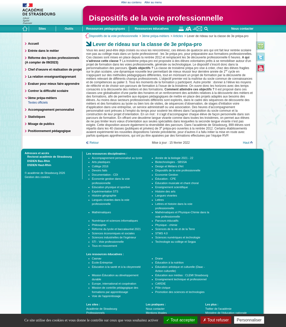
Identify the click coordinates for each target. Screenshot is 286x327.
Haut (246, 142)
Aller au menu (153, 2)
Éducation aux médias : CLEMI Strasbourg (181, 275)
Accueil (33, 43)
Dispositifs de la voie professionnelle (156, 18)
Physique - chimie (166, 224)
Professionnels (95, 312)
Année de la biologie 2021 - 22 (174, 157)
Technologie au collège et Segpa (175, 241)
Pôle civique (162, 287)
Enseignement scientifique (171, 187)
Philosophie (99, 224)
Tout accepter (180, 320)
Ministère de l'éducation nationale (226, 312)
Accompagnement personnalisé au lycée (117, 157)
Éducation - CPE (165, 178)
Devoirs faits (99, 170)
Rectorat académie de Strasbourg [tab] (48, 156)
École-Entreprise (102, 262)
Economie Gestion (166, 174)
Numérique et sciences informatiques (115, 220)
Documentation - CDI (105, 174)
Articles (178, 36)
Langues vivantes (166, 195)
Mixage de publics (41, 124)
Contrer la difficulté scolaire (48, 91)
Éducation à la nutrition (169, 262)
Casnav (96, 258)
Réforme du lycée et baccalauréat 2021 (116, 229)
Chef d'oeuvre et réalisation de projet (55, 69)
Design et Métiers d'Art (169, 166)
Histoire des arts (165, 191)
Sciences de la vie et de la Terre (175, 229)
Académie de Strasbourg (101, 308)
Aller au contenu (131, 2)
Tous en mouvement (104, 245)
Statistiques (36, 117)
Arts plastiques (101, 162)
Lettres (159, 199)
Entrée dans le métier (43, 51)
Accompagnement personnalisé (51, 109)
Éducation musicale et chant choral (177, 183)
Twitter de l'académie (218, 308)
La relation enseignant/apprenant (52, 76)
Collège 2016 (100, 166)
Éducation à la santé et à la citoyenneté (116, 266)
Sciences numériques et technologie (177, 237)
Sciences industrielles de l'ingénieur (114, 237)
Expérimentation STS (105, 191)
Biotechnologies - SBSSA (171, 162)
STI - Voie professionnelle (108, 241)
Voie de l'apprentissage (106, 296)
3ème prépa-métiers (155, 36)
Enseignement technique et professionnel (181, 279)
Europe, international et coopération (114, 283)
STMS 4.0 (161, 233)
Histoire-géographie (104, 195)
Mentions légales (156, 312)
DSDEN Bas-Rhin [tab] (37, 160)
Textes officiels (38, 102)
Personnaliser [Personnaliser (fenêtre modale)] (249, 320)
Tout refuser (216, 320)
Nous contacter (242, 28)
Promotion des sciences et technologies (180, 291)
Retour (94, 142)
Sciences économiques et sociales (113, 233)
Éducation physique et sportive (111, 187)
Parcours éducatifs (166, 220)
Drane (159, 258)
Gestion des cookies (37, 176)
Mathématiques (101, 212)
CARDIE (160, 283)
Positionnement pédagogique (49, 131)
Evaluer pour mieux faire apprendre (53, 84)
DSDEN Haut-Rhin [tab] (38, 165)
